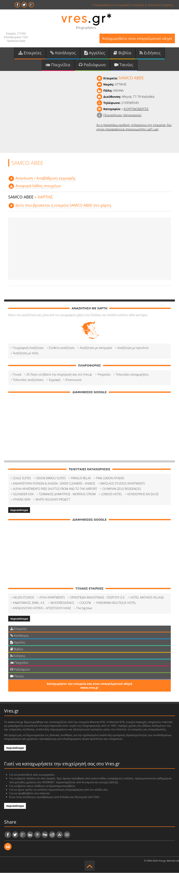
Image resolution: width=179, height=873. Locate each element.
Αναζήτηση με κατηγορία (96, 348)
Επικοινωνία (73, 380)
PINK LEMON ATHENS (110, 478)
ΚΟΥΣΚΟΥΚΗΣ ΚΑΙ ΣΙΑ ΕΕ (143, 494)
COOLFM (85, 603)
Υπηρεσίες (104, 375)
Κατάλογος (63, 53)
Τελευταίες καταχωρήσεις (132, 375)
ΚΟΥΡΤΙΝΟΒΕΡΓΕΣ (136, 109)
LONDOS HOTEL (111, 494)
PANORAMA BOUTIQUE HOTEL (116, 603)
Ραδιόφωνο (92, 65)
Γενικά (17, 375)
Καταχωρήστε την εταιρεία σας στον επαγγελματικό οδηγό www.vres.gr (89, 686)
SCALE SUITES (22, 478)
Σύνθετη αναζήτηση (62, 348)
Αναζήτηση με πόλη (25, 353)
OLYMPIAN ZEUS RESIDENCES (121, 489)
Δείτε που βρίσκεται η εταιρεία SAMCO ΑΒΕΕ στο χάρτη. (63, 205)
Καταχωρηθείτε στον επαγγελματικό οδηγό (137, 38)
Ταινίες (123, 65)
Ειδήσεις (150, 53)
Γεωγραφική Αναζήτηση (28, 348)
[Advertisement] (89, 249)
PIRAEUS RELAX (81, 478)
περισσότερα (19, 510)
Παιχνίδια (58, 65)
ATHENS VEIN (21, 500)
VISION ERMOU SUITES (51, 478)
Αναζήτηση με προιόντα (132, 348)
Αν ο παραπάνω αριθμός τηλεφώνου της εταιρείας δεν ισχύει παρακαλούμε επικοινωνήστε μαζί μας (134, 127)
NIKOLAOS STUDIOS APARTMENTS (122, 484)
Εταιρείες (30, 53)
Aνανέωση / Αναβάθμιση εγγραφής (45, 178)
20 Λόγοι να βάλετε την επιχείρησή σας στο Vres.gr (59, 375)
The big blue (84, 608)
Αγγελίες (94, 53)
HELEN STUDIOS (23, 598)
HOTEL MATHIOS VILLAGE (147, 598)
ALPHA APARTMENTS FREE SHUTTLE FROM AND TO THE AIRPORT (55, 489)
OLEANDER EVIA (23, 494)
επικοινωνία (154, 5)
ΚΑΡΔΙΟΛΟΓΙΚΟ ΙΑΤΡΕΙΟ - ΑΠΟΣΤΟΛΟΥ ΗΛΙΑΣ (42, 608)
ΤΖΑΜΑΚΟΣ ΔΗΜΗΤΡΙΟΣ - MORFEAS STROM (67, 494)
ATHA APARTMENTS (52, 598)
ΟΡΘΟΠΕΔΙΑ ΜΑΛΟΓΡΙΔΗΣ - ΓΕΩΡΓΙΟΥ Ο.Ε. (97, 598)
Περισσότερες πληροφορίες (122, 115)
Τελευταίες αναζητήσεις (28, 380)
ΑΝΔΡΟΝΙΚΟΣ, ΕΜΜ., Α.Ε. (29, 603)
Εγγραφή (54, 380)
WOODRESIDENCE (62, 603)
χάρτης (168, 5)
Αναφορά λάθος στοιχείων (38, 185)
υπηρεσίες (138, 5)
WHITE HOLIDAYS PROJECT (53, 500)
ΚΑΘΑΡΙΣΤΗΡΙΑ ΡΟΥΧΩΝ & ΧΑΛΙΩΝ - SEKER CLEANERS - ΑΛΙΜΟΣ (54, 484)
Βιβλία (122, 53)
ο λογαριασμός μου (104, 5)
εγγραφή (124, 5)
